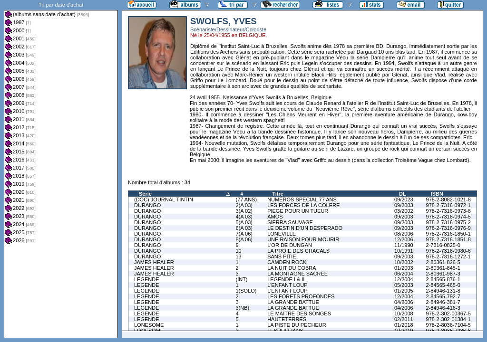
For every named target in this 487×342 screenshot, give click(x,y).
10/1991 (403, 251)
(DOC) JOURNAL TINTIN (163, 199)
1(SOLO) (245, 291)
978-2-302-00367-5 (448, 313)
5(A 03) (243, 222)
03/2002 (403, 211)
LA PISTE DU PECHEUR (296, 325)
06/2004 (403, 273)
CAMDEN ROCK (287, 262)
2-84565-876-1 (443, 279)
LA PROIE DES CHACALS (298, 251)
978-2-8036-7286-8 (448, 330)
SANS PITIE (281, 256)
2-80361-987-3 (443, 273)
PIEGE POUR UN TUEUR (297, 211)
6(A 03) (243, 228)
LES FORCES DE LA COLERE (303, 205)
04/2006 (403, 302)
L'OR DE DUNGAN (289, 245)
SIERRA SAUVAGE (290, 222)
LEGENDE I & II (285, 279)
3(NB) (242, 308)
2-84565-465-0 (443, 285)
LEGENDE (146, 279)
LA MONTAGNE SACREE (297, 273)
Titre (277, 194)
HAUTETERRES (286, 319)
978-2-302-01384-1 (448, 319)
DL (402, 194)
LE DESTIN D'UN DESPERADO (304, 228)
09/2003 (403, 205)
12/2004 (403, 279)
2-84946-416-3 (443, 308)
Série (145, 194)
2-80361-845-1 (443, 268)
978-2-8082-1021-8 (448, 199)
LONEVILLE (281, 234)
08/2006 (403, 234)
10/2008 (403, 313)
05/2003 (403, 285)
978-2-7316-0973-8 (448, 211)
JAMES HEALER (154, 262)
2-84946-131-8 (443, 291)
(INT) (241, 279)
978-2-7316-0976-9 (448, 228)
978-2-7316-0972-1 (448, 205)
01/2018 (403, 325)
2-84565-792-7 (443, 296)
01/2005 (403, 291)
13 (238, 256)
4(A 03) (243, 216)
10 (238, 251)
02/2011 (403, 319)
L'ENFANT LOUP (287, 285)
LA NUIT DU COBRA (291, 268)
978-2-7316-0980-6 (448, 251)
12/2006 (403, 239)
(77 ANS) (246, 199)
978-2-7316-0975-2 (448, 222)
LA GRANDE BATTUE (293, 302)
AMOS (274, 216)
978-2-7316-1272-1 (448, 256)
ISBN (437, 194)
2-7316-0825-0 (443, 245)
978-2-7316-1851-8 (448, 239)
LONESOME (149, 325)
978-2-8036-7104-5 (448, 325)
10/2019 (403, 330)
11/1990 (403, 245)
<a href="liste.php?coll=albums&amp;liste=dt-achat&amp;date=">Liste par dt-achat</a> (61, 169)
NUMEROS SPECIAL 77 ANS (302, 199)
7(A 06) (243, 234)
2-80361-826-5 (443, 262)
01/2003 (403, 268)
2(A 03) (243, 205)
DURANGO (147, 205)
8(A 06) (243, 239)
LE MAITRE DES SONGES (299, 313)
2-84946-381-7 (443, 302)
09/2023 (403, 199)
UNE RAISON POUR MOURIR (303, 239)
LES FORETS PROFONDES (300, 296)
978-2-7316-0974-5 (448, 216)
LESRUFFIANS (285, 330)
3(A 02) (243, 211)
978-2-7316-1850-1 (448, 234)
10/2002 (403, 262)
